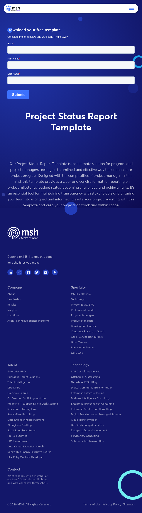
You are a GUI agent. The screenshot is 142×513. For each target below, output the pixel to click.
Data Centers (79, 342)
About (11, 294)
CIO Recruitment (17, 441)
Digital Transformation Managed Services (96, 414)
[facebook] (28, 272)
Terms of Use (92, 504)
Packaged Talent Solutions (23, 377)
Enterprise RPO (16, 371)
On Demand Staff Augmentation (27, 398)
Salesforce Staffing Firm (22, 409)
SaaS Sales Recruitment (21, 430)
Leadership (14, 299)
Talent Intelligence (18, 382)
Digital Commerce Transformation (91, 387)
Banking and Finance (84, 326)
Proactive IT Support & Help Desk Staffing (32, 404)
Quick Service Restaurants (87, 337)
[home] (13, 8)
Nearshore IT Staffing (84, 382)
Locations (13, 315)
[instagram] (19, 272)
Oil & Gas (77, 353)
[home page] (22, 233)
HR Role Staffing (17, 436)
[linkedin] (10, 272)
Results (11, 305)
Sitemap (129, 504)
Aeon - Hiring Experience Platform (28, 321)
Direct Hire (13, 387)
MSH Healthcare (81, 294)
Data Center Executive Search (25, 446)
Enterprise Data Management (89, 430)
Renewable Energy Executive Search (29, 452)
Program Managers (82, 315)
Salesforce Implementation (87, 441)
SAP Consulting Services (85, 371)
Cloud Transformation (84, 420)
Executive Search (17, 393)
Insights (11, 310)
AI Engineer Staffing (19, 425)
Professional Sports (82, 310)
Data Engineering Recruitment (25, 420)
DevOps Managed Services (87, 425)
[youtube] (46, 272)
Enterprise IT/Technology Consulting (92, 404)
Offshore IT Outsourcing (85, 377)
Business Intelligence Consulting (90, 398)
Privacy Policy (111, 504)
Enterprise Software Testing (87, 393)
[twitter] (37, 272)
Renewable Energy (82, 347)
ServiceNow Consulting (85, 436)
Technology (77, 299)
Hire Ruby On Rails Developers (26, 457)
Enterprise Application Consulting (91, 409)
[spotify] (55, 272)
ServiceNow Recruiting (21, 414)
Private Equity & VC (82, 305)
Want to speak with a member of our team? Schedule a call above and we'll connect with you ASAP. (27, 479)
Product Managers (82, 321)
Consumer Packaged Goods (88, 331)
